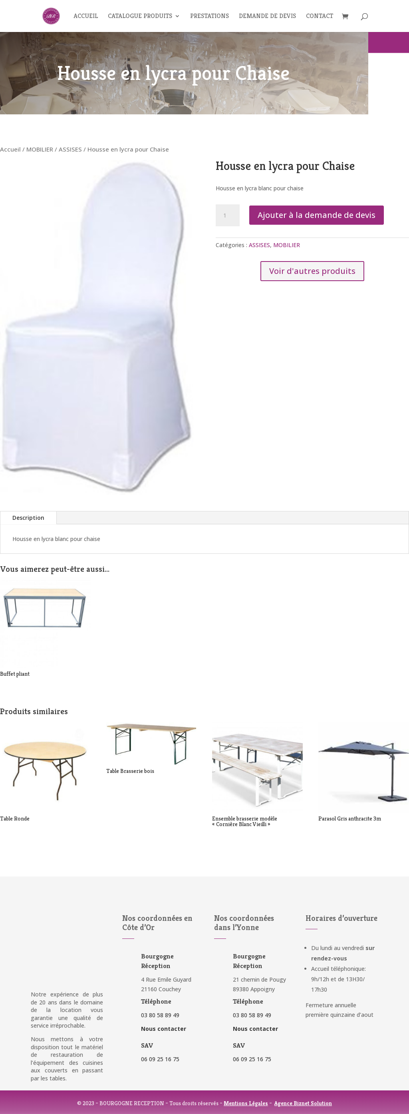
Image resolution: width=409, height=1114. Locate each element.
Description (28, 517)
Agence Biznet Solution (303, 1103)
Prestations (209, 16)
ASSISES (70, 149)
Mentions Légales (246, 1103)
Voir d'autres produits (312, 271)
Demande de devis (267, 16)
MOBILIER (39, 149)
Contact (319, 16)
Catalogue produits (140, 16)
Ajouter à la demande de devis (316, 215)
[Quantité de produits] (228, 215)
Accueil (85, 16)
